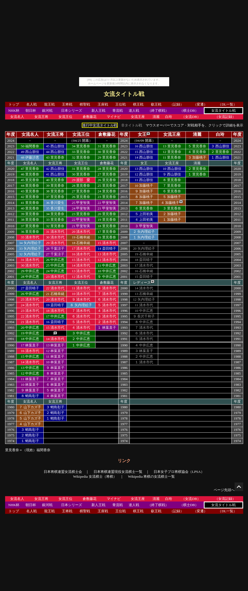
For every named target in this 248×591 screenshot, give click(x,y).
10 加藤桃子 (144, 186)
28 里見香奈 (107, 169)
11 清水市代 (81, 288)
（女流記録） (225, 117)
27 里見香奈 (107, 174)
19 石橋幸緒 (81, 237)
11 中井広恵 (107, 265)
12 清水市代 (107, 260)
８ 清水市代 (107, 288)
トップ (14, 104)
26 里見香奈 (107, 180)
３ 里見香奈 (172, 208)
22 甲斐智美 (107, 203)
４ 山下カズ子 (30, 424)
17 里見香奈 (107, 232)
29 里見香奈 (107, 157)
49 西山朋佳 (30, 152)
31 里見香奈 (107, 146)
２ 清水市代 (107, 322)
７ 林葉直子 (55, 379)
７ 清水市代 (107, 294)
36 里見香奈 (30, 232)
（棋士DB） (189, 111)
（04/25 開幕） (80, 141)
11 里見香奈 (172, 157)
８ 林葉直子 (55, 373)
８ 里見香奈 (172, 180)
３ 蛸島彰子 (55, 407)
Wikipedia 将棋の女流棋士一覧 (151, 476)
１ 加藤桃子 (172, 220)
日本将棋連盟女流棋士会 (63, 472)
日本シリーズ (71, 111)
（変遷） (200, 104)
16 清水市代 (81, 254)
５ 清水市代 (107, 305)
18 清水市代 (55, 311)
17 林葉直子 (30, 345)
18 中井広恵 (30, 339)
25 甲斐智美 (81, 203)
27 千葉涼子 (55, 254)
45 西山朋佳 (55, 146)
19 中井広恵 (30, 333)
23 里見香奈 (107, 197)
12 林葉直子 (55, 351)
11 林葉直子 (55, 356)
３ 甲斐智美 (144, 226)
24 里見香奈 (107, 191)
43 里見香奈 (55, 157)
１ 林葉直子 (107, 328)
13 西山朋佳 (144, 169)
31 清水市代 (55, 232)
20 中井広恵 (30, 328)
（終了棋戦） (158, 111)
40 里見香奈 (55, 180)
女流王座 (138, 117)
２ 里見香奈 (220, 152)
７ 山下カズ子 (30, 407)
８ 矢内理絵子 (81, 305)
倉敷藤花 (90, 117)
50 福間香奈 (30, 146)
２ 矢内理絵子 (144, 232)
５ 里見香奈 (197, 146)
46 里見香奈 (30, 174)
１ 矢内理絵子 (144, 237)
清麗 (156, 117)
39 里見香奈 (55, 186)
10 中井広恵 (107, 271)
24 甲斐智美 (81, 208)
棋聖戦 (85, 104)
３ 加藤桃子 (197, 157)
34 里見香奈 (81, 146)
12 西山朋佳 (144, 174)
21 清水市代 (30, 322)
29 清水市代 (55, 243)
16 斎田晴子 (55, 322)
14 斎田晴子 (107, 248)
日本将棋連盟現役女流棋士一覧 (118, 472)
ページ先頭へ (228, 490)
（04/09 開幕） (144, 141)
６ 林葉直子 (55, 385)
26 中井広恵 (55, 260)
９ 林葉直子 (55, 368)
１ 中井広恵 (81, 345)
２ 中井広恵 (81, 339)
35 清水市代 (30, 237)
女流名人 (17, 117)
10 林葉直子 (55, 362)
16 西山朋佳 (144, 146)
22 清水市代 (55, 288)
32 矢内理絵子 (30, 254)
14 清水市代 (81, 265)
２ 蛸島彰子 (55, 413)
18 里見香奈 (107, 226)
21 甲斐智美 (107, 208)
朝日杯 (30, 111)
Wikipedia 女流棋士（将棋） (95, 476)
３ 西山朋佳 (220, 146)
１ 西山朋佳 (220, 157)
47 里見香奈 (30, 169)
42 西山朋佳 (55, 169)
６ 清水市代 (107, 299)
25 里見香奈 (107, 186)
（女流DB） (191, 117)
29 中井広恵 (30, 271)
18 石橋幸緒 (81, 243)
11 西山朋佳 (144, 180)
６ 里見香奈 (172, 191)
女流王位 (65, 117)
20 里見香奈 (107, 214)
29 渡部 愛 (81, 180)
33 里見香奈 (81, 152)
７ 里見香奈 (172, 186)
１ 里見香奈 (197, 174)
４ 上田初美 (144, 220)
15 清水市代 (107, 243)
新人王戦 (98, 111)
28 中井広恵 (30, 277)
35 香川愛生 (55, 208)
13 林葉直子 (55, 345)
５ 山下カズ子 (30, 418)
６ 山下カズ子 (30, 413)
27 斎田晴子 (30, 288)
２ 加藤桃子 (172, 214)
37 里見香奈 (55, 197)
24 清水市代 (30, 305)
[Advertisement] (124, 39)
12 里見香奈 (172, 152)
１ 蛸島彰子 (55, 418)
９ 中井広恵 (107, 277)
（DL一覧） (227, 104)
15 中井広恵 (30, 356)
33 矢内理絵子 (30, 248)
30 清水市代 (55, 237)
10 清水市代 (81, 294)
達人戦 (134, 111)
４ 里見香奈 (197, 152)
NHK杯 (13, 111)
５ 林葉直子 (55, 390)
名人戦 (31, 104)
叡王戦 (156, 104)
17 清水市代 (81, 248)
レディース (142, 282)
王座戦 (103, 104)
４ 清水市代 (107, 311)
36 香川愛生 (55, 203)
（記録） (177, 104)
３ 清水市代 (107, 316)
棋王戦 (138, 104)
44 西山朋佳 (55, 152)
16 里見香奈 (107, 237)
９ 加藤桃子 (144, 191)
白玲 (168, 117)
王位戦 (120, 104)
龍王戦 (49, 104)
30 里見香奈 (107, 152)
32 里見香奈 (81, 157)
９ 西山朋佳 (172, 174)
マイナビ (114, 117)
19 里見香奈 (107, 220)
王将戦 (67, 104)
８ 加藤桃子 (144, 197)
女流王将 (41, 117)
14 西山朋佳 (144, 157)
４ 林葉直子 (55, 396)
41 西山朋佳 (55, 174)
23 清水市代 (55, 277)
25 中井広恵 (55, 265)
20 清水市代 (81, 232)
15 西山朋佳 (144, 152)
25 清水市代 (30, 299)
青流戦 (117, 111)
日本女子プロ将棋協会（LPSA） (179, 472)
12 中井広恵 (30, 373)
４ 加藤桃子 (170, 203)
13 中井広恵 (30, 368)
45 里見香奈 (30, 180)
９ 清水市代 (81, 299)
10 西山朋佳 (172, 169)
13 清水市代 (107, 254)
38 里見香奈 (55, 191)
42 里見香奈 (30, 197)
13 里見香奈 (172, 146)
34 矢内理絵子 (30, 243)
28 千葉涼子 (55, 248)
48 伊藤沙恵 (30, 157)
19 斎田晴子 (55, 305)
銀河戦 (47, 111)
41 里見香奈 (30, 203)
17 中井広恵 (55, 316)
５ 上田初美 (144, 214)
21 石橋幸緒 (55, 294)
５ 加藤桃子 (172, 197)
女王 (142, 134)
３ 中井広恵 (81, 333)
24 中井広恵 (55, 271)
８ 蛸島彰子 (30, 396)
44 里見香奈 (30, 186)
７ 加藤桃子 (144, 203)
